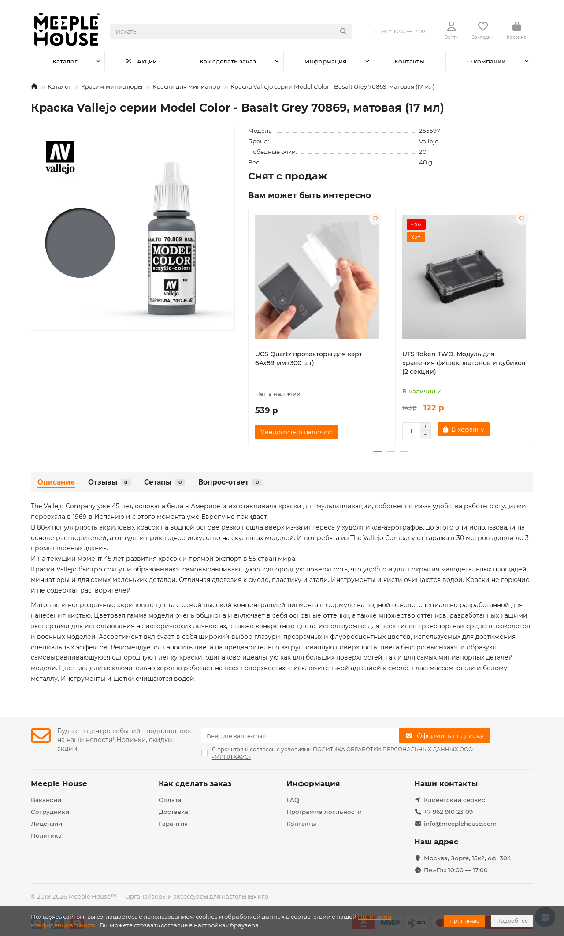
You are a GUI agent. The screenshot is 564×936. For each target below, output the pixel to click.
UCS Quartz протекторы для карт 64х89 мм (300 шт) (308, 358)
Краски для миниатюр (186, 86)
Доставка (173, 811)
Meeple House (59, 783)
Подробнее (512, 920)
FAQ (292, 799)
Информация (325, 61)
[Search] (231, 31)
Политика (46, 835)
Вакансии (46, 799)
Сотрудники (50, 811)
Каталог (64, 61)
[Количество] (411, 430)
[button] (377, 451)
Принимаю (464, 920)
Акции (141, 61)
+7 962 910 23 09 (448, 811)
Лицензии (46, 823)
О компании (486, 61)
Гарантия (173, 823)
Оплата (170, 799)
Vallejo (428, 141)
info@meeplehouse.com (460, 823)
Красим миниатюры (111, 86)
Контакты (409, 61)
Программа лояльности (324, 811)
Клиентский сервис (454, 799)
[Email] (300, 735)
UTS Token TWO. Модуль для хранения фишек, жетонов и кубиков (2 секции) (464, 363)
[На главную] (34, 86)
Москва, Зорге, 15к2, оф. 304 (467, 857)
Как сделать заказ (228, 61)
